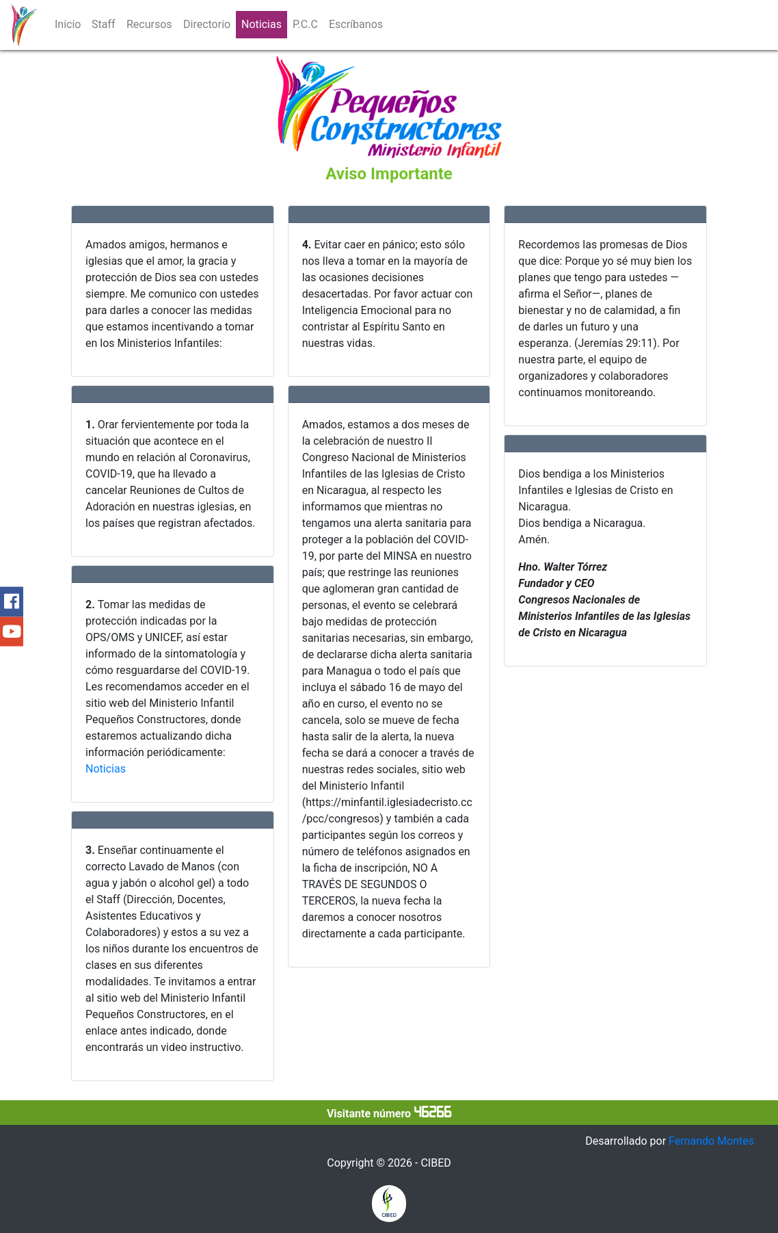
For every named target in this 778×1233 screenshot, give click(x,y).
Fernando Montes (711, 1140)
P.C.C (305, 24)
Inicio (68, 24)
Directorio (206, 24)
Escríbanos (356, 24)
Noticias (261, 24)
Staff (104, 24)
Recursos (149, 24)
